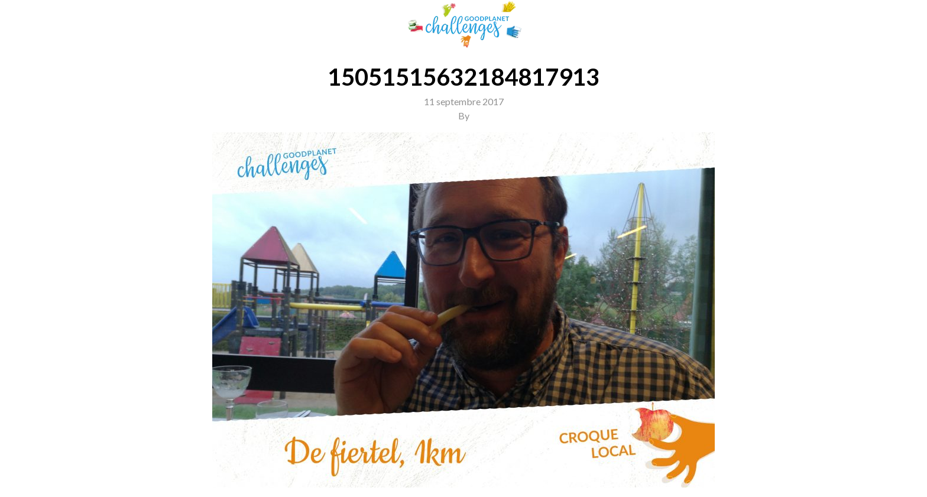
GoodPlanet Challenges (463, 24)
